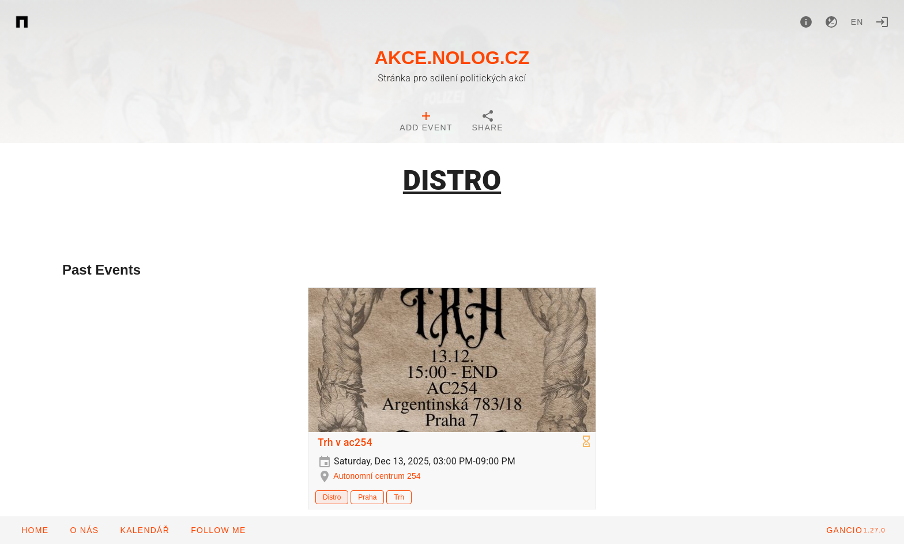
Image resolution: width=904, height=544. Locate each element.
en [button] (857, 22)
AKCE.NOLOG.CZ (452, 57)
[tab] (425, 122)
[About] (806, 22)
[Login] (882, 22)
